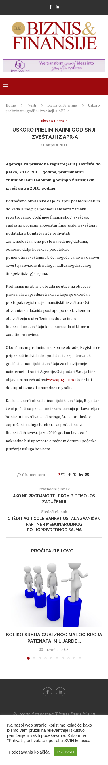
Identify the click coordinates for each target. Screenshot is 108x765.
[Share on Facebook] (69, 474)
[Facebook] (50, 6)
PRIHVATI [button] (65, 752)
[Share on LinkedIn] (81, 474)
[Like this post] (63, 474)
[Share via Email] (87, 474)
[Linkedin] (57, 6)
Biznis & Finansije (62, 105)
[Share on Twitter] (75, 474)
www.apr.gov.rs (60, 379)
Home (11, 105)
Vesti (32, 105)
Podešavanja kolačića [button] (29, 752)
